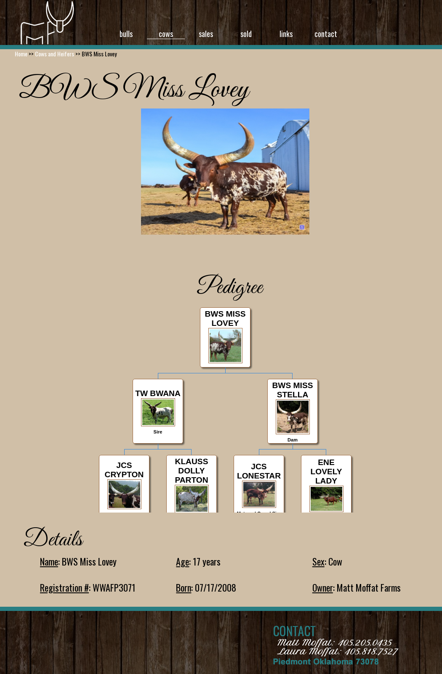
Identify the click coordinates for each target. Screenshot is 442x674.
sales (206, 33)
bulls (126, 33)
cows (166, 33)
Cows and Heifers (54, 53)
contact (325, 33)
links (286, 33)
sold (246, 33)
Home (21, 53)
